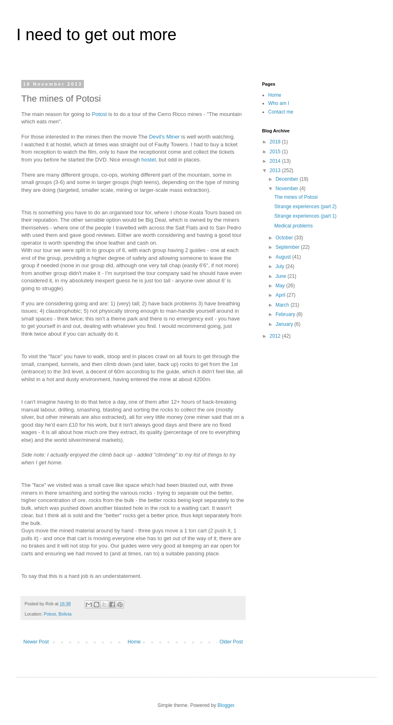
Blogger (225, 705)
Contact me (280, 112)
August (284, 257)
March (283, 305)
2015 (276, 152)
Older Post (231, 642)
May (281, 286)
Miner (173, 137)
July (281, 266)
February (286, 314)
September (288, 247)
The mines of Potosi (296, 197)
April (281, 295)
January (285, 324)
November (288, 188)
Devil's (157, 137)
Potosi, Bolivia (58, 613)
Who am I (278, 103)
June (281, 276)
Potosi (100, 114)
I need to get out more (96, 34)
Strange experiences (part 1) (305, 216)
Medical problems (293, 226)
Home (134, 642)
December (288, 179)
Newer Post (36, 642)
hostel (148, 160)
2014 (276, 161)
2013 (276, 170)
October (285, 238)
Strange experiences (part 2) (305, 206)
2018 (276, 142)
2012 (276, 336)
